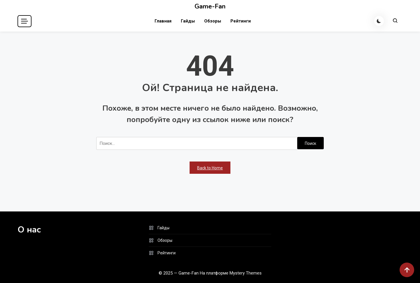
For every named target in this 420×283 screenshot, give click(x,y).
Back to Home (210, 168)
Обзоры (212, 21)
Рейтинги (240, 21)
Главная (162, 21)
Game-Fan (210, 6)
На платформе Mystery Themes (231, 273)
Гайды (188, 21)
